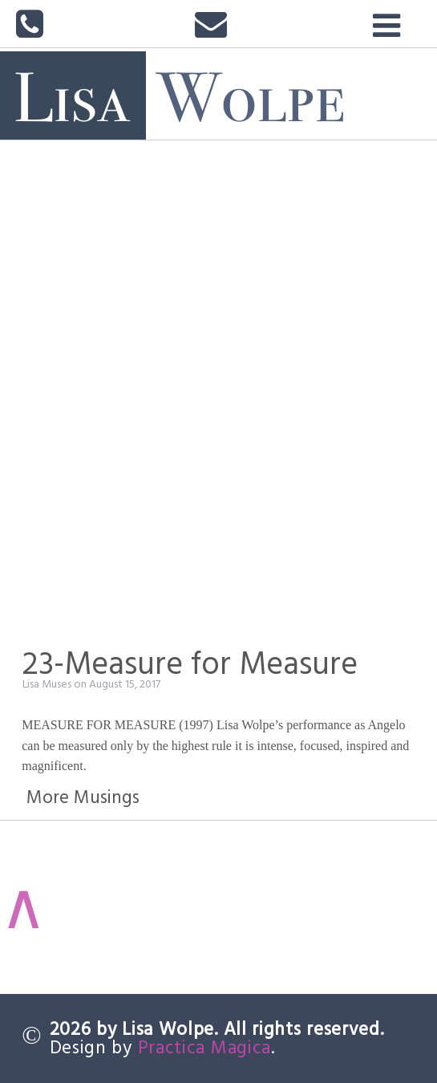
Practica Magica (205, 1046)
